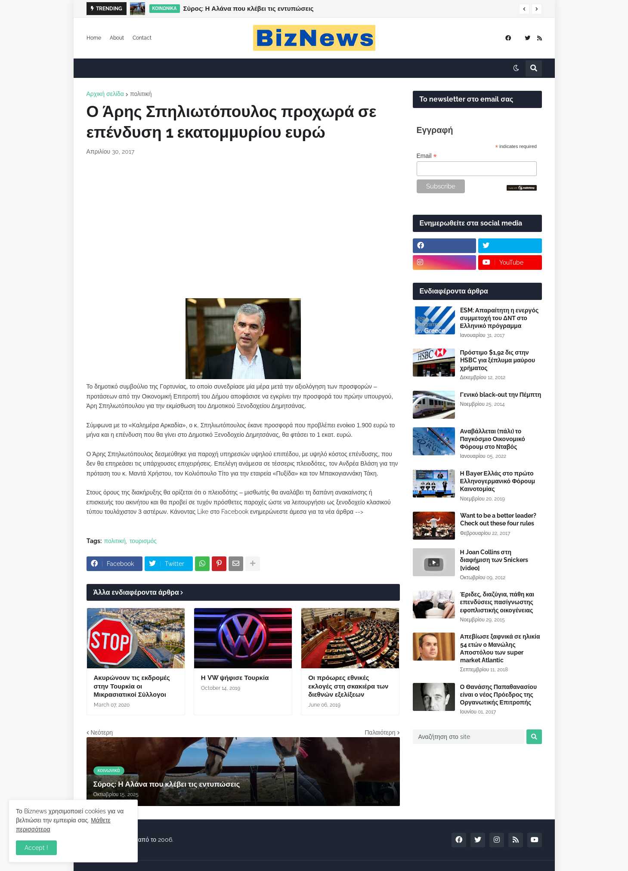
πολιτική (141, 94)
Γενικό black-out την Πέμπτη (500, 394)
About (117, 38)
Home (94, 38)
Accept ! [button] (36, 847)
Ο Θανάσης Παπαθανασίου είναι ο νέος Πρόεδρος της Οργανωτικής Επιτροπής (498, 694)
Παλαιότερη (380, 732)
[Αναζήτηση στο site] (468, 736)
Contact (142, 38)
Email (427, 156)
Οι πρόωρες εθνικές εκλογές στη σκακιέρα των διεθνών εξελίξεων (348, 686)
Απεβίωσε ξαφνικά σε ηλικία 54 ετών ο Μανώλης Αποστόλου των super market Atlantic (500, 648)
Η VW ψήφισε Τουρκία (235, 678)
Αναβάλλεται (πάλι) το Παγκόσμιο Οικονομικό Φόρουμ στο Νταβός (492, 439)
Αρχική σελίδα (105, 94)
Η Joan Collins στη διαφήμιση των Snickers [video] (494, 560)
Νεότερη (102, 732)
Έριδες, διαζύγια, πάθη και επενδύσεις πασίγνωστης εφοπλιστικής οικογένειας (497, 602)
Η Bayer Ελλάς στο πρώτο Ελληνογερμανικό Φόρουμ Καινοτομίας (497, 481)
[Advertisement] (243, 227)
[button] (524, 9)
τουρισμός (143, 540)
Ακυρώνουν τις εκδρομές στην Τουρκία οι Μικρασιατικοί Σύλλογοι (132, 686)
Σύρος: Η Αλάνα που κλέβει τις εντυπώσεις (248, 8)
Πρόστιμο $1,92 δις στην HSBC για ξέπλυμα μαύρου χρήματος (497, 360)
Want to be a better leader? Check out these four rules (498, 519)
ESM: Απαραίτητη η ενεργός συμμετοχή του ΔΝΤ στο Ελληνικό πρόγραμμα (499, 318)
